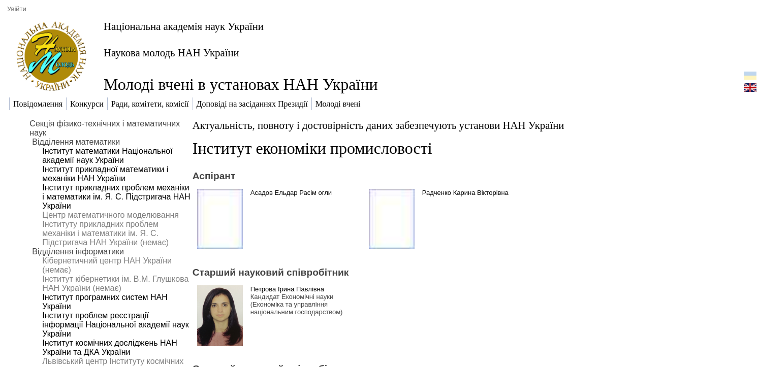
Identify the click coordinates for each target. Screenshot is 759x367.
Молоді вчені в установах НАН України (241, 84)
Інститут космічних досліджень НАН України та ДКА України (109, 347)
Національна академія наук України (184, 26)
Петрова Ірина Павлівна (287, 289)
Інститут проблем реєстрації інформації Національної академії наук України (115, 324)
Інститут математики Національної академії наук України (107, 155)
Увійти (16, 9)
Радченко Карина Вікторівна (465, 192)
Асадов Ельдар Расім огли (291, 192)
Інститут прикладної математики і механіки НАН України (105, 174)
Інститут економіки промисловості (312, 148)
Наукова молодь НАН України (171, 52)
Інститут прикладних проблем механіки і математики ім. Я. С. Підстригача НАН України (116, 196)
